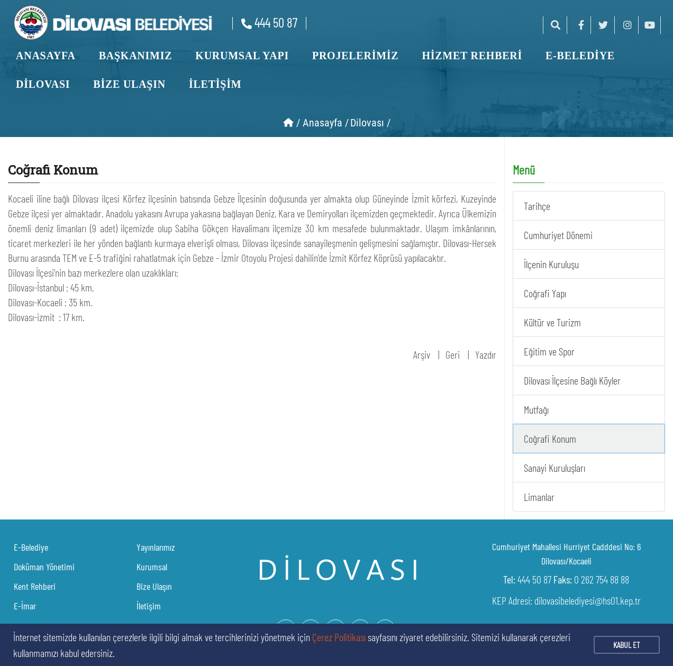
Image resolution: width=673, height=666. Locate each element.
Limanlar (539, 496)
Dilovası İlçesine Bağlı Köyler (572, 380)
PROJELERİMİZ (355, 55)
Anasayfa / (326, 122)
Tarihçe (537, 205)
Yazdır (485, 354)
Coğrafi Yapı (545, 293)
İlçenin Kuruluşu (551, 264)
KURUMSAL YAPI (242, 55)
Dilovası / (370, 122)
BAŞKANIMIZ (135, 55)
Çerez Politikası (339, 637)
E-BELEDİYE (580, 55)
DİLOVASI (43, 84)
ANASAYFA (46, 55)
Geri (452, 354)
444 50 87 (269, 22)
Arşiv (421, 354)
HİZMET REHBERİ (472, 55)
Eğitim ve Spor (549, 351)
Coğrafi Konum (550, 438)
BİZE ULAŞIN (129, 84)
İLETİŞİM (215, 84)
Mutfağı (536, 409)
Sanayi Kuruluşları (554, 467)
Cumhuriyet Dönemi (558, 235)
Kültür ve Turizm (552, 322)
